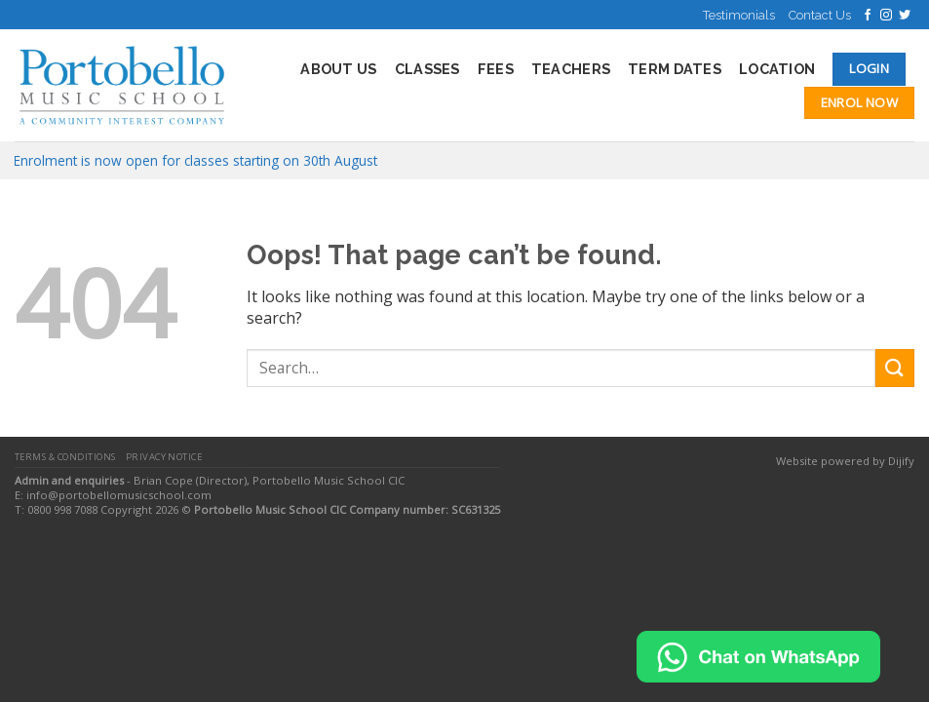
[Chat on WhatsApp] (758, 655)
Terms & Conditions (65, 456)
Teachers (570, 68)
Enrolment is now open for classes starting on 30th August (195, 160)
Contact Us (820, 15)
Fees (496, 68)
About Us (338, 68)
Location (777, 68)
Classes (427, 68)
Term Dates (674, 68)
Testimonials (739, 15)
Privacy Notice (164, 456)
